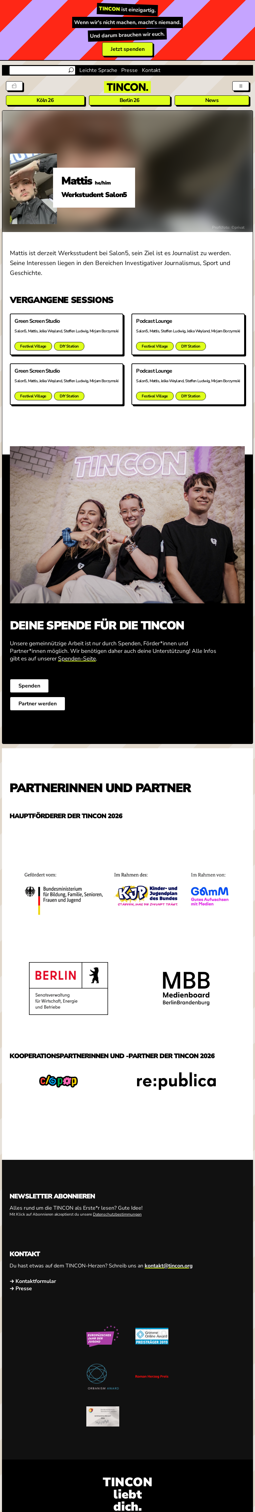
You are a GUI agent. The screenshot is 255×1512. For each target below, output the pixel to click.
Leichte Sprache (98, 70)
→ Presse (21, 1288)
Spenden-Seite (77, 658)
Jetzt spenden (128, 49)
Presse (129, 70)
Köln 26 (45, 100)
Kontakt (151, 70)
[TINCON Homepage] (127, 87)
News (211, 100)
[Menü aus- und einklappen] (240, 85)
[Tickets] (14, 85)
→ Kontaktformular (33, 1281)
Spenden (29, 685)
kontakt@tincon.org (169, 1265)
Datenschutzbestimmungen (117, 1214)
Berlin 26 (130, 100)
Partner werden (37, 703)
